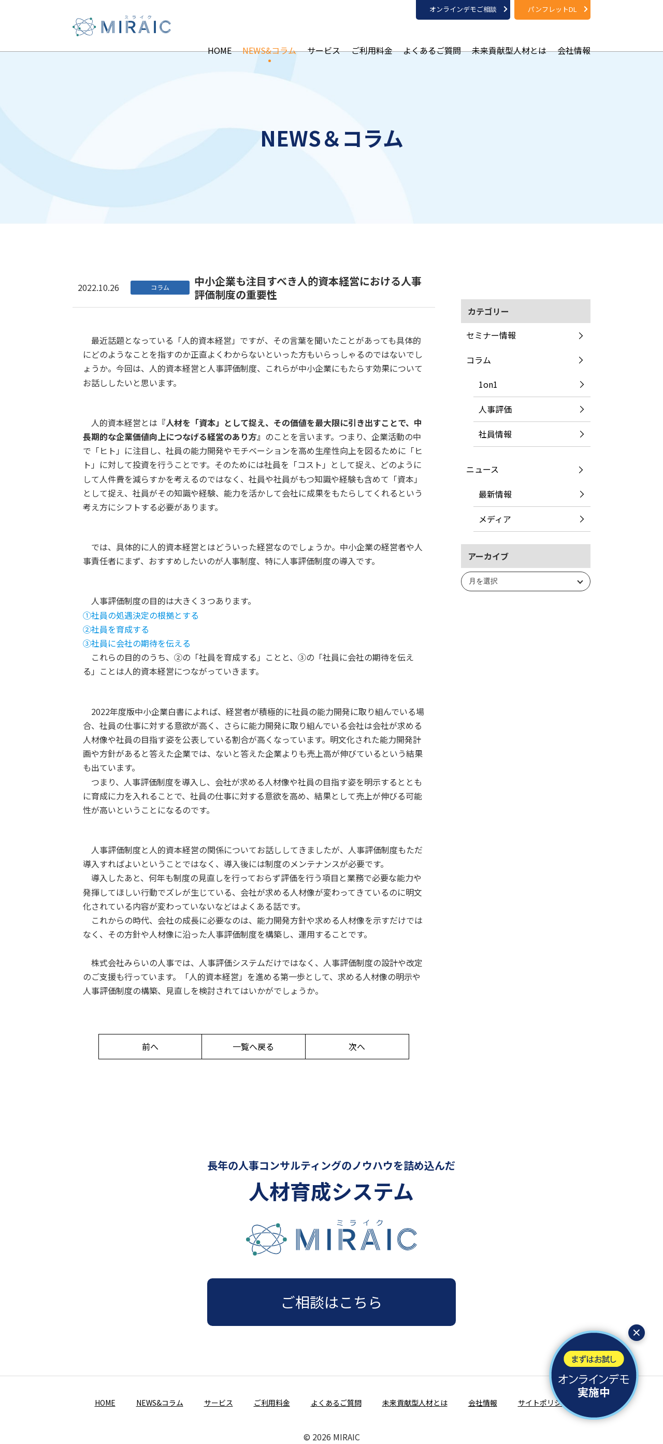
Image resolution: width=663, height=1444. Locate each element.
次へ (357, 1046)
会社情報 (573, 36)
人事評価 (495, 409)
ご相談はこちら (331, 1301)
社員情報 (495, 434)
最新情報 (495, 494)
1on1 (488, 384)
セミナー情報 (491, 335)
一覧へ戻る (253, 1046)
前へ (150, 1046)
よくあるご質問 (432, 36)
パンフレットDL (552, 9)
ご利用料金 (372, 36)
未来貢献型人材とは (509, 36)
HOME (220, 36)
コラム (478, 360)
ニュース (482, 469)
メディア (495, 519)
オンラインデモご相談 (463, 9)
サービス (323, 36)
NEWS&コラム (269, 36)
